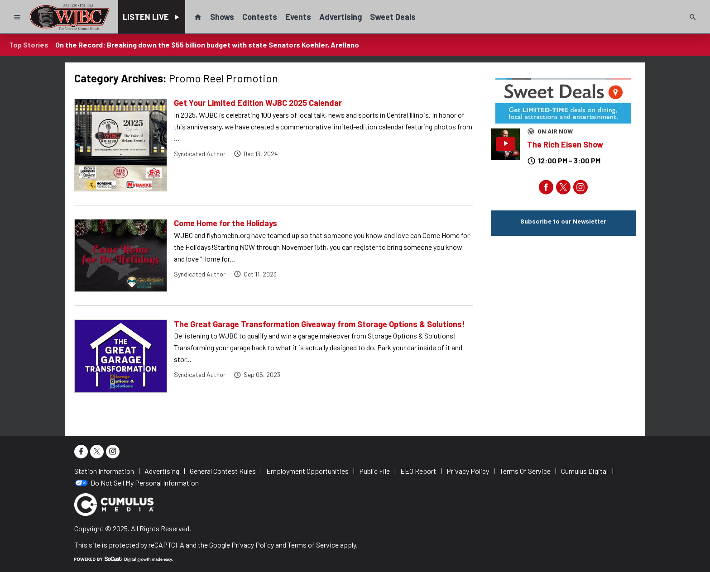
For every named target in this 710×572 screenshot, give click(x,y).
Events (298, 17)
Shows (222, 17)
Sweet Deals (393, 17)
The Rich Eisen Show (565, 144)
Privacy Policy (252, 544)
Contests (259, 17)
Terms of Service (313, 544)
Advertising (340, 17)
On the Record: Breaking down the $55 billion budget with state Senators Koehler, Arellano (207, 44)
